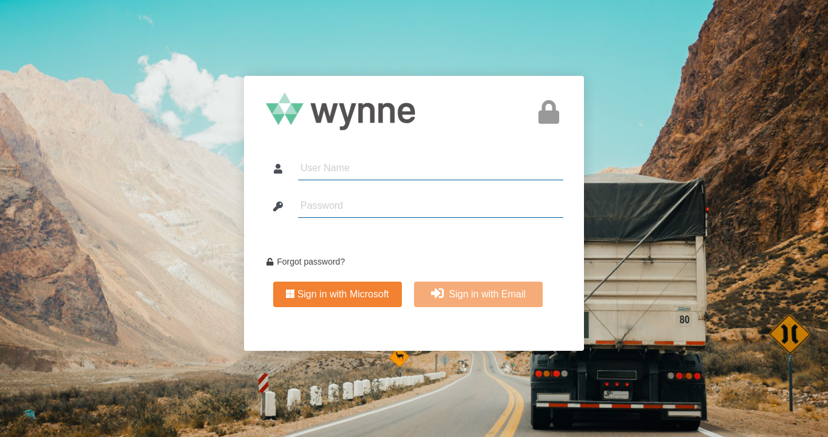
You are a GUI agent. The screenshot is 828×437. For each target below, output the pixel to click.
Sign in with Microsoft (337, 294)
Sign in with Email (478, 293)
